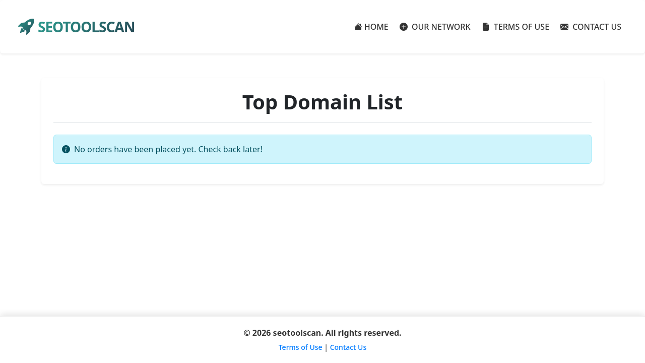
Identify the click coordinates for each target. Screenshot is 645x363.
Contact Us (348, 347)
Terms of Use (300, 347)
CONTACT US (590, 26)
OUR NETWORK (435, 26)
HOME (371, 26)
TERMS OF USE (516, 26)
